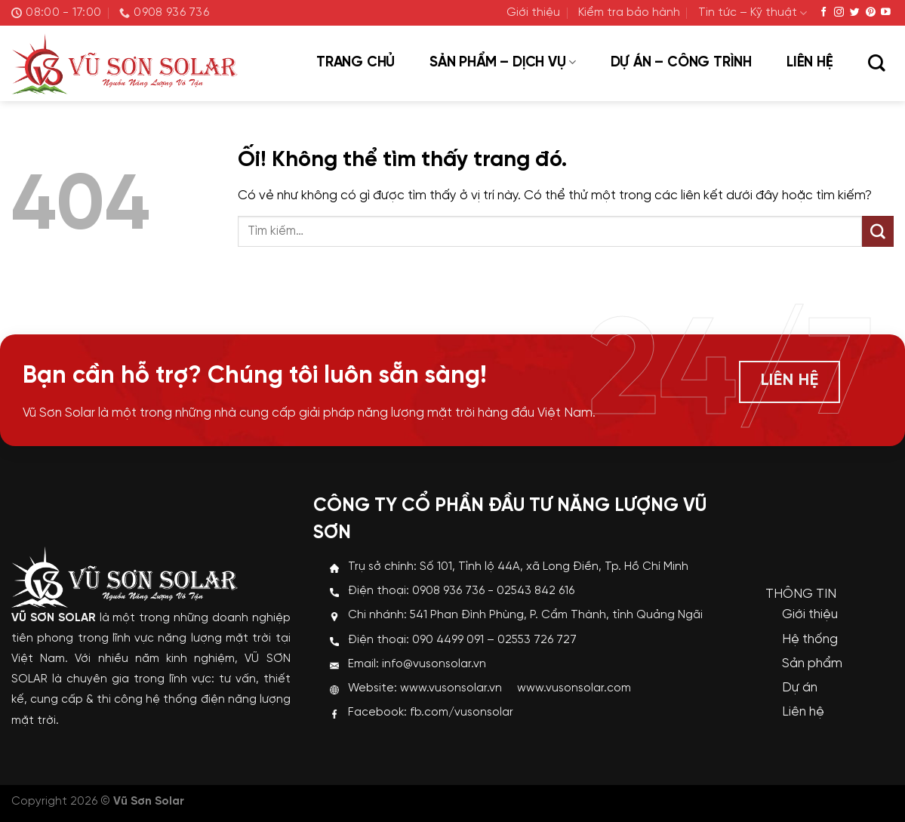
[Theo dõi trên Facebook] (824, 12)
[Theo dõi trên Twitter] (855, 12)
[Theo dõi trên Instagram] (839, 12)
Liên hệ (809, 62)
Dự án (799, 687)
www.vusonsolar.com (574, 688)
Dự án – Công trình (681, 62)
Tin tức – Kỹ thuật (752, 13)
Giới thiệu (533, 13)
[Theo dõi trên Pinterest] (871, 12)
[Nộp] (878, 232)
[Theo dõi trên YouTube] (886, 12)
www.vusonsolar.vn (451, 688)
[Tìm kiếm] (876, 64)
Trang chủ (355, 62)
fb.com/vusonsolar (461, 713)
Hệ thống (810, 639)
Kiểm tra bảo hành (629, 13)
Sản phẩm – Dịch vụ (502, 62)
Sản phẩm (812, 663)
